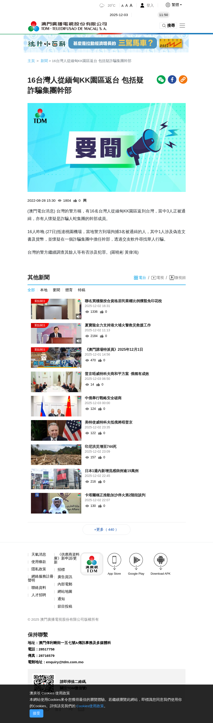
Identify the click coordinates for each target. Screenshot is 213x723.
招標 (61, 571)
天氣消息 (38, 555)
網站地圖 (65, 593)
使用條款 (38, 563)
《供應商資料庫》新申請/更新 (67, 559)
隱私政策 (38, 570)
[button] (173, 5)
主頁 (31, 61)
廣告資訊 (65, 578)
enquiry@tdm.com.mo (65, 664)
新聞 (44, 61)
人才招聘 (38, 596)
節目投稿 (65, 608)
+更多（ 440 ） (106, 530)
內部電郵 (65, 585)
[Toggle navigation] (182, 25)
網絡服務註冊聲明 (40, 580)
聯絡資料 (38, 589)
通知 (61, 600)
